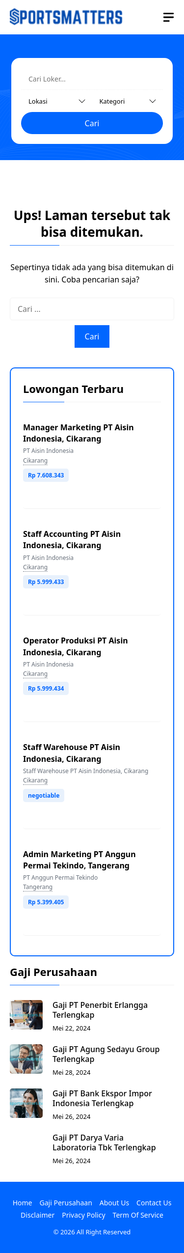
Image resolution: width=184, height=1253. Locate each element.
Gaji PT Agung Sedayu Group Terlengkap (106, 1054)
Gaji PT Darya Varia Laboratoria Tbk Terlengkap (104, 1142)
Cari (92, 123)
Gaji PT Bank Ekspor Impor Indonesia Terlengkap (102, 1098)
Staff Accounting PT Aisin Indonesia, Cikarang (72, 540)
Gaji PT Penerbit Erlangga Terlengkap (100, 1010)
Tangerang (38, 887)
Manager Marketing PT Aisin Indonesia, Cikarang (78, 433)
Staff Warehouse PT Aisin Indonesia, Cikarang (71, 753)
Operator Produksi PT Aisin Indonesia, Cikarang (75, 646)
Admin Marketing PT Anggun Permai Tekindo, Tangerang (79, 860)
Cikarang (35, 460)
